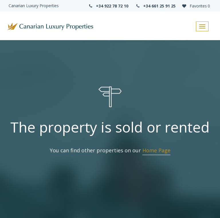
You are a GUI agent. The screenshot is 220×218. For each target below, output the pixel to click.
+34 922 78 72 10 (108, 6)
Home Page (156, 150)
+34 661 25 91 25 (155, 6)
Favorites (195, 5)
